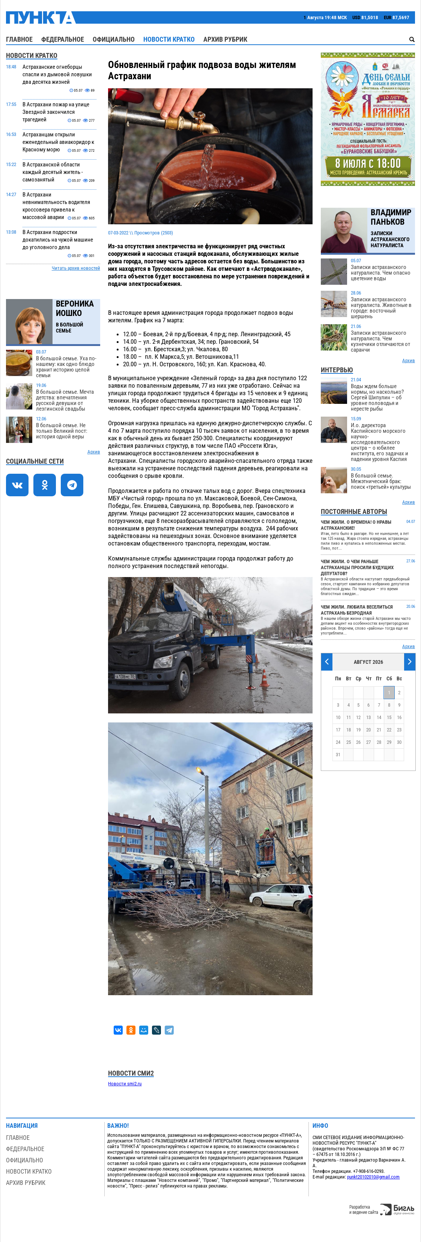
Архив (93, 452)
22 (389, 730)
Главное (19, 39)
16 (399, 717)
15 (389, 717)
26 (358, 742)
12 (358, 717)
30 (399, 742)
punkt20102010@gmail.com (373, 1177)
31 (338, 754)
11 (348, 717)
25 (348, 742)
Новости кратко (169, 39)
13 (368, 717)
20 (368, 730)
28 (379, 742)
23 (399, 730)
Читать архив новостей (76, 268)
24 (338, 742)
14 (379, 717)
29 (389, 742)
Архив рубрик (225, 39)
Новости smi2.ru (124, 1083)
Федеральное (62, 39)
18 (348, 730)
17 (338, 730)
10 (338, 717)
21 (379, 730)
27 (368, 742)
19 (358, 730)
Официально (114, 39)
